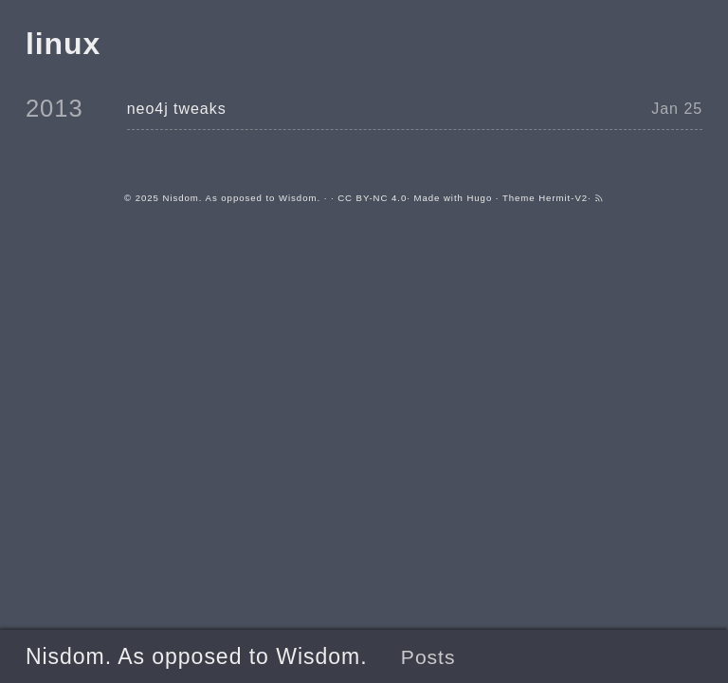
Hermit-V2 (563, 198)
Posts (428, 657)
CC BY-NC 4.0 (372, 198)
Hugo (479, 198)
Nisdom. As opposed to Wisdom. (197, 656)
